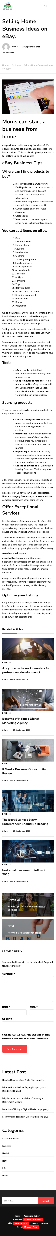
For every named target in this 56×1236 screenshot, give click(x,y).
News (5, 1175)
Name (6, 1006)
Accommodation (10, 1138)
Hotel (5, 1160)
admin (15, 46)
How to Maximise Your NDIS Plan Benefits (23, 1079)
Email (34, 1006)
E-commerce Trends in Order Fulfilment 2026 (25, 1116)
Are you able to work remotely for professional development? (26, 670)
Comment (8, 973)
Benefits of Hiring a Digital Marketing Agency (20, 721)
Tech (28, 1226)
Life (4, 1168)
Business (10, 52)
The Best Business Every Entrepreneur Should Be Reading (25, 822)
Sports (44, 1223)
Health (5, 1153)
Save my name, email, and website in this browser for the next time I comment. (26, 1036)
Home (17, 1216)
